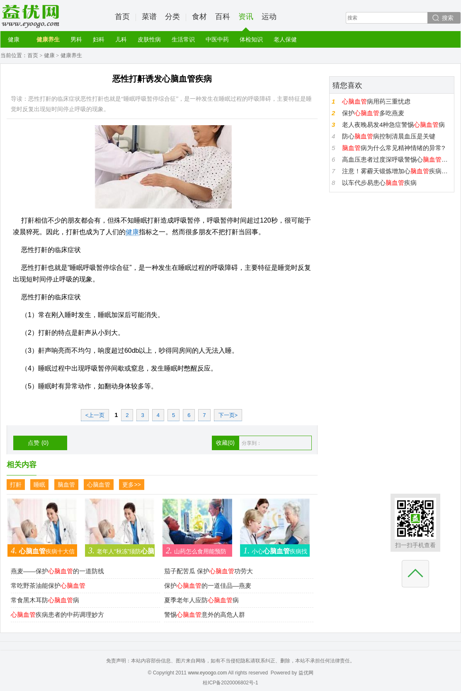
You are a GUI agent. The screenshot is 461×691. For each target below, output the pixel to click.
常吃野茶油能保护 (48, 585)
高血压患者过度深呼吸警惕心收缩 (397, 159)
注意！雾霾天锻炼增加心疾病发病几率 (397, 171)
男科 (76, 39)
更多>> (131, 484)
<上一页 (95, 415)
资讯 (245, 21)
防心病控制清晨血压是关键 (388, 136)
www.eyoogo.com (207, 673)
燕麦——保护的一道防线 (57, 571)
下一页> (228, 415)
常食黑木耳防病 (45, 600)
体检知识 (251, 39)
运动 (269, 16)
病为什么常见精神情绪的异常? (393, 147)
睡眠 (39, 484)
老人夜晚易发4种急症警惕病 (393, 124)
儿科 (121, 39)
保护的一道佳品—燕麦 (207, 585)
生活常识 (183, 39)
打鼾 (16, 484)
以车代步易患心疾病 (379, 182)
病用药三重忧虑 (376, 101)
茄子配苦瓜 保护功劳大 (208, 571)
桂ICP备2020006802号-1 (230, 683)
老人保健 (285, 39)
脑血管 (66, 484)
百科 (222, 16)
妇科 (98, 39)
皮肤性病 (149, 39)
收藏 (225, 442)
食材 (199, 16)
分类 (172, 16)
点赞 (38, 442)
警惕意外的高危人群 (204, 614)
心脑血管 (98, 484)
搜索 (448, 18)
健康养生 (48, 39)
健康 (13, 39)
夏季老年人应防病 (201, 600)
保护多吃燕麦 (373, 112)
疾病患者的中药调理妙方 (57, 614)
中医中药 (217, 39)
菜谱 (149, 16)
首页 (122, 16)
